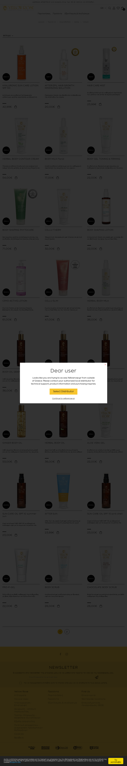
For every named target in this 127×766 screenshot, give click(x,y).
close (105, 364)
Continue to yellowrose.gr (63, 398)
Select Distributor (63, 391)
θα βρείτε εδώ (11, 763)
